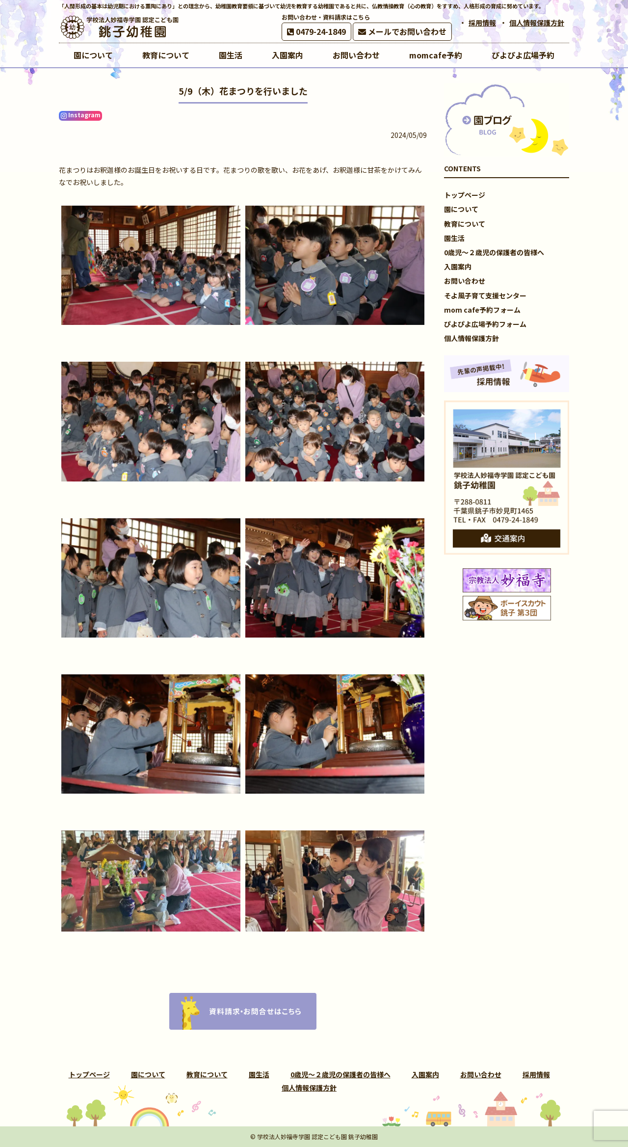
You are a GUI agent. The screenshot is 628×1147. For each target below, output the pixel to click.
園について (461, 209)
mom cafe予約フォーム (482, 310)
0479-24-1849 (316, 31)
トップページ (464, 195)
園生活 (454, 238)
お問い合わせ (464, 281)
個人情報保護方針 (536, 22)
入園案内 (457, 266)
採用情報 (482, 22)
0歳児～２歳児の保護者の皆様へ (494, 252)
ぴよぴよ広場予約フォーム (485, 324)
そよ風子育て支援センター (485, 295)
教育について (464, 224)
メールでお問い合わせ (402, 31)
